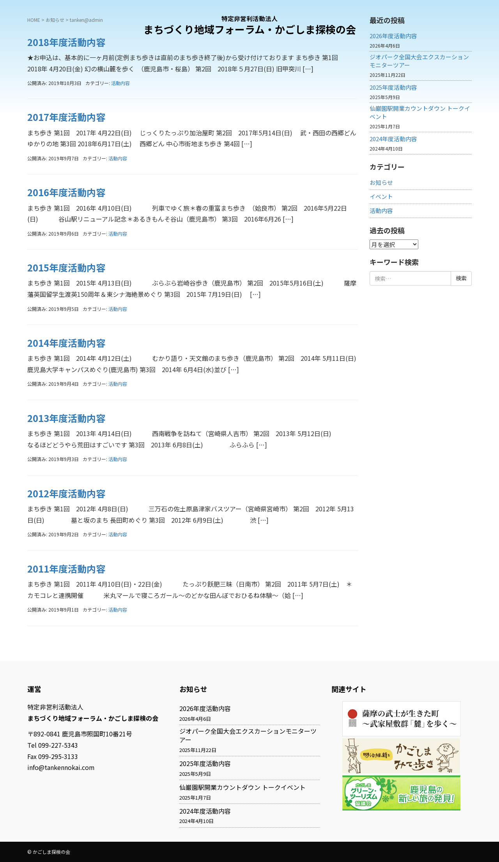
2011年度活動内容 (66, 568)
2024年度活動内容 (393, 139)
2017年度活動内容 (66, 117)
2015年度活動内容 (66, 267)
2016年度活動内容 (66, 192)
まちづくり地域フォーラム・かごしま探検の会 (249, 29)
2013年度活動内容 (66, 418)
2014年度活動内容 (66, 342)
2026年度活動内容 (205, 708)
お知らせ (381, 182)
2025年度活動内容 (393, 87)
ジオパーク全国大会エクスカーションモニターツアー (419, 61)
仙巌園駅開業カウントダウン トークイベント (420, 113)
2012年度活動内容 (66, 493)
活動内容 (120, 83)
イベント (381, 196)
